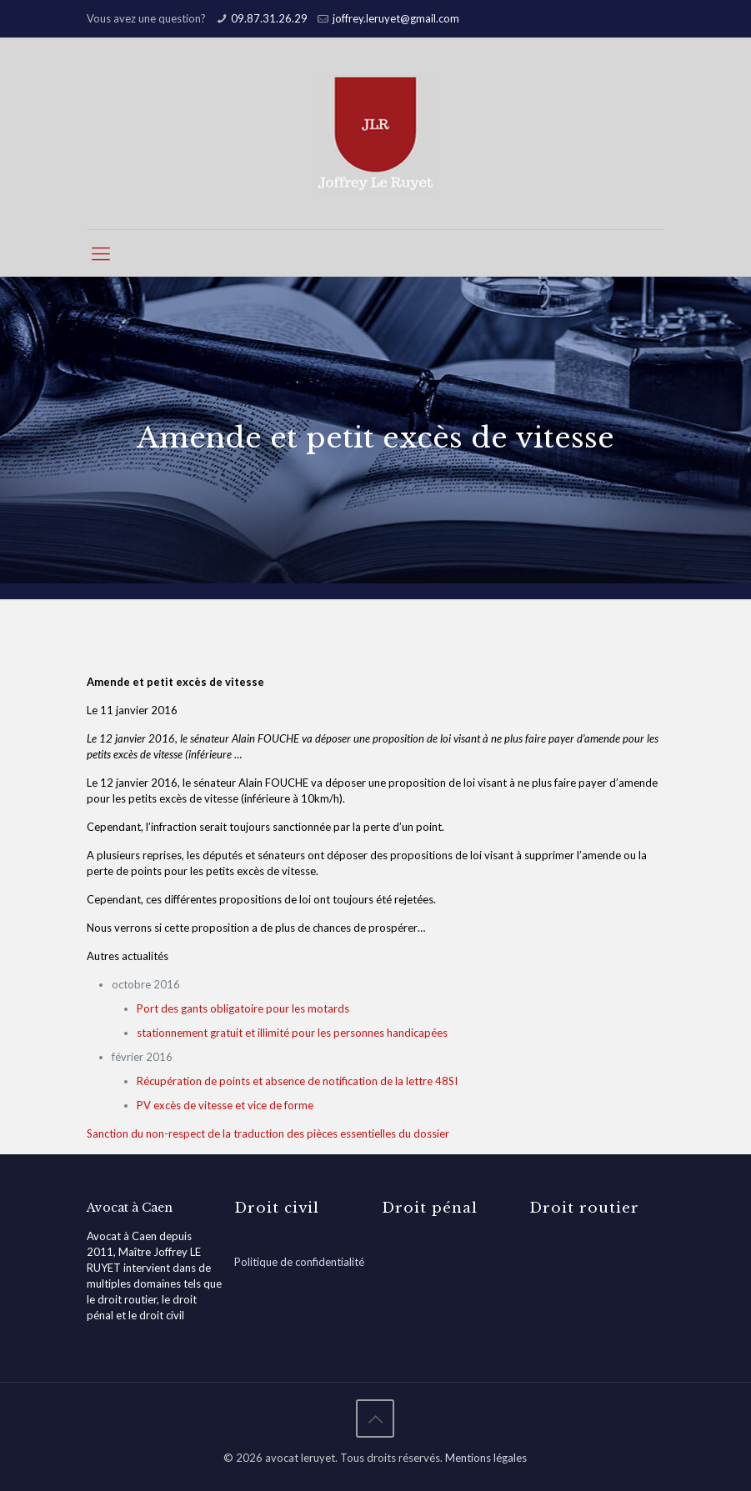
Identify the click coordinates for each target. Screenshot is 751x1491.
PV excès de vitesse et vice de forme (225, 1105)
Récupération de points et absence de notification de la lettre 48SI (297, 1081)
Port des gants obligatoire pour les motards (243, 1008)
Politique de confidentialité (299, 1261)
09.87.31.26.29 (269, 18)
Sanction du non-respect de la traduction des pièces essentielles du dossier (268, 1133)
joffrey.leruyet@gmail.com (396, 18)
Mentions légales (486, 1457)
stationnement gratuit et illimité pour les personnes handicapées (292, 1032)
